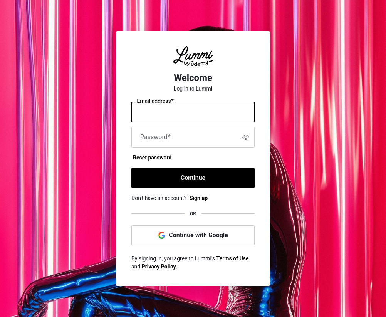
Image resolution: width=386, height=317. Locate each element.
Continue (193, 177)
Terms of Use (232, 258)
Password (155, 137)
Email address (155, 101)
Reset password (152, 157)
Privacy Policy (159, 266)
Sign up (199, 198)
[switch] (245, 137)
